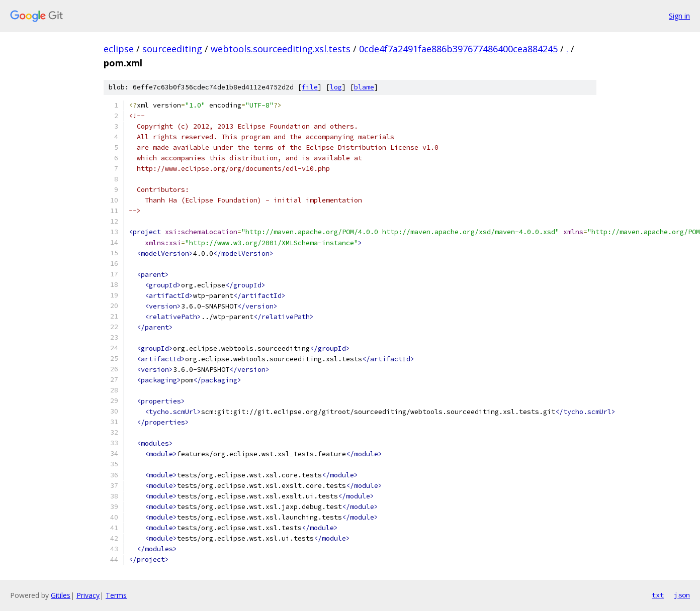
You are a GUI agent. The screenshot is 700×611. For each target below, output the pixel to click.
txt (658, 594)
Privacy (88, 595)
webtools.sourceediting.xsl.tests (281, 49)
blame (364, 87)
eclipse (119, 49)
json (682, 594)
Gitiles (60, 595)
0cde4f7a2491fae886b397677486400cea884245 (458, 49)
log (336, 87)
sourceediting (172, 49)
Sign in (679, 16)
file (310, 87)
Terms (116, 595)
